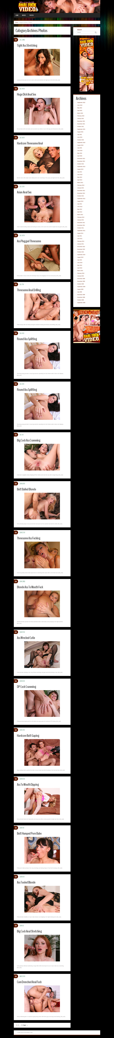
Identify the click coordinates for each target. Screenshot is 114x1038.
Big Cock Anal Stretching (30, 931)
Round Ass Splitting (28, 339)
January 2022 (81, 119)
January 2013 (81, 188)
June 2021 (80, 137)
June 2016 (80, 151)
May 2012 (80, 209)
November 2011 (81, 225)
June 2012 (80, 207)
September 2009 (82, 287)
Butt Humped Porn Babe (30, 833)
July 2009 (80, 292)
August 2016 (81, 145)
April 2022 (80, 111)
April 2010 (80, 268)
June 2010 (80, 263)
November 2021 (81, 124)
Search (80, 30)
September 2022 (82, 103)
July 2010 (80, 260)
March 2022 (80, 113)
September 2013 (82, 167)
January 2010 (81, 276)
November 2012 (81, 193)
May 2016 (80, 153)
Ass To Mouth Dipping (29, 784)
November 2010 (81, 249)
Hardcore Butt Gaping (29, 735)
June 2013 (80, 175)
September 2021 (82, 129)
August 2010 (81, 257)
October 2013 (81, 164)
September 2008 (82, 303)
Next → (25, 1025)
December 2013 (81, 159)
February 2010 (81, 273)
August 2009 (81, 289)
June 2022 (80, 105)
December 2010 (81, 247)
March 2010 (80, 271)
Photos (31, 15)
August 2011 (81, 233)
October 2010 (81, 252)
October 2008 (81, 300)
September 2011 (82, 231)
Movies (24, 15)
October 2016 (81, 140)
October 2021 (81, 127)
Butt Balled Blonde (27, 489)
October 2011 (81, 228)
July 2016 (80, 148)
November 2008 (81, 297)
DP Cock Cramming (27, 686)
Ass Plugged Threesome (30, 241)
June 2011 (80, 239)
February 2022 (81, 116)
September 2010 (82, 255)
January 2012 (81, 220)
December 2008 (81, 295)
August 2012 (81, 201)
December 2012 (81, 191)
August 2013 (81, 169)
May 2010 (80, 265)
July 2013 (80, 172)
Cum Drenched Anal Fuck (30, 982)
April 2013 (80, 180)
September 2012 (82, 199)
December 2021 (81, 121)
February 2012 (81, 217)
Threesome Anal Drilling (30, 290)
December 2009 (81, 279)
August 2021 (81, 132)
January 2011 (81, 244)
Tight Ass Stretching (28, 45)
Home (17, 15)
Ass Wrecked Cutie (27, 637)
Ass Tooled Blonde (27, 882)
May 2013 (80, 177)
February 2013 (81, 185)
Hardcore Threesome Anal (31, 143)
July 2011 (80, 236)
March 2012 (80, 215)
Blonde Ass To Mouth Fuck (31, 587)
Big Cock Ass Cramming (29, 440)
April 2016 (80, 156)
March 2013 (80, 183)
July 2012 (80, 204)
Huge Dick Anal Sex (27, 94)
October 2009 (81, 284)
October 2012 (81, 196)
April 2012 (80, 212)
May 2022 (80, 108)
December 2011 (81, 223)
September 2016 (82, 143)
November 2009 (81, 281)
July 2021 (80, 135)
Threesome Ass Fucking (30, 538)
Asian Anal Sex (25, 192)
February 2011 (81, 241)
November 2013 (81, 161)
